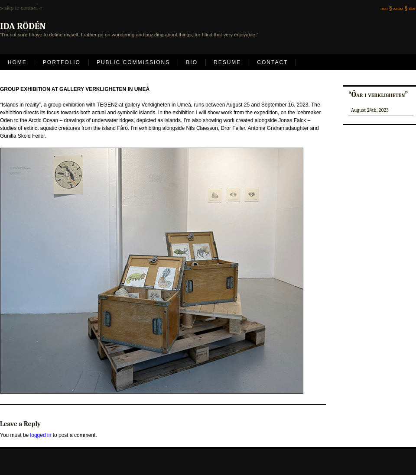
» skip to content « (21, 8)
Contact (272, 62)
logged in (41, 435)
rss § (386, 8)
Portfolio (62, 62)
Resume (227, 62)
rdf (412, 8)
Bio (192, 62)
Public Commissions (133, 62)
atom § (400, 8)
